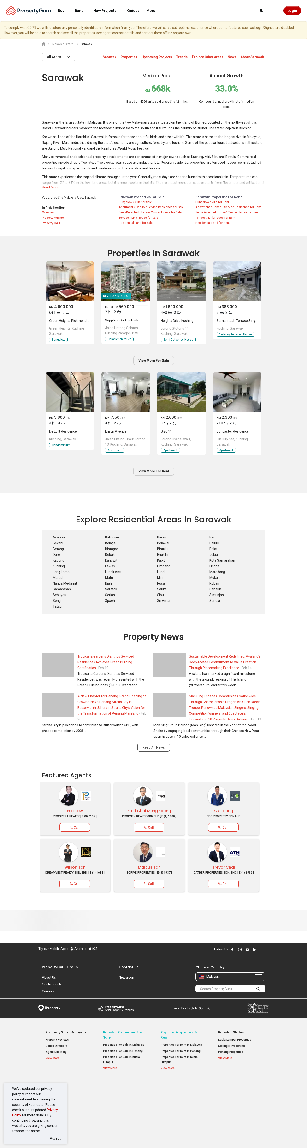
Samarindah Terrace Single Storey (243, 321)
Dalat (213, 549)
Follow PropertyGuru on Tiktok (267, 949)
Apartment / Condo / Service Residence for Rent (228, 207)
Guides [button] (133, 10)
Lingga (214, 566)
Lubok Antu (113, 572)
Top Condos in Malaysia (239, 1084)
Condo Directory (56, 1046)
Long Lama (61, 572)
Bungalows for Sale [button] (118, 1108)
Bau (212, 537)
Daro (56, 554)
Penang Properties (230, 1052)
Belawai (163, 543)
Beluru (214, 543)
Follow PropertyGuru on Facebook (232, 949)
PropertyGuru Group (60, 967)
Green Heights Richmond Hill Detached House (83, 321)
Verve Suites (226, 1097)
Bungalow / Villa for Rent (212, 202)
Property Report (258, 1008)
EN (264, 10)
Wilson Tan (75, 867)
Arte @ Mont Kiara (230, 1103)
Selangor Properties (231, 1046)
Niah (108, 583)
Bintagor (111, 549)
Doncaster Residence (233, 431)
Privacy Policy (119, 1137)
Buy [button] (64, 10)
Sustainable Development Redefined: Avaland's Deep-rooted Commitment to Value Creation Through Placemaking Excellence (224, 662)
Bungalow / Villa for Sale (135, 202)
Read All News (153, 747)
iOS (93, 949)
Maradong (217, 572)
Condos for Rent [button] (174, 1102)
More (153, 10)
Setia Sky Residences (233, 1091)
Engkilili (162, 554)
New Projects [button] (108, 10)
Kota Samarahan (222, 560)
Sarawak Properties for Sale (141, 197)
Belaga (110, 543)
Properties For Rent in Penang (181, 1051)
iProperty (49, 1008)
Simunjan (216, 595)
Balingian (112, 537)
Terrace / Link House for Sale (138, 217)
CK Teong (223, 811)
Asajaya (59, 537)
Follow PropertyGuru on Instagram (240, 949)
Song (57, 601)
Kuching (59, 566)
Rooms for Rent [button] (174, 1108)
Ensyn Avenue (116, 431)
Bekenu (58, 543)
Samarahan (62, 589)
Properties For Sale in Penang (123, 1051)
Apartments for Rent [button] (177, 1096)
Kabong (58, 560)
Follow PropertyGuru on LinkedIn (255, 949)
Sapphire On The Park (121, 320)
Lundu (161, 572)
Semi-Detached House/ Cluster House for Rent (227, 212)
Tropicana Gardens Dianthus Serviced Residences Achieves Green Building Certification (105, 662)
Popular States (231, 1032)
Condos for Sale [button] (116, 1102)
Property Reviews (57, 1039)
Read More (50, 187)
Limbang (163, 566)
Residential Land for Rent (212, 222)
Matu (109, 578)
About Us (49, 977)
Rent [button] (82, 10)
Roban (214, 583)
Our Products (52, 984)
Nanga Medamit (65, 583)
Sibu (160, 595)
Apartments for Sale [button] (119, 1096)
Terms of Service (90, 1137)
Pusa (161, 583)
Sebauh (215, 589)
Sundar (214, 601)
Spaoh (110, 601)
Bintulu (162, 549)
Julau (213, 554)
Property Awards (115, 1008)
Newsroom (127, 977)
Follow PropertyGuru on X (261, 949)
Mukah (214, 578)
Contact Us (129, 967)
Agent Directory (56, 1052)
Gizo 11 (166, 431)
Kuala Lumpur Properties (234, 1039)
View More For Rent (153, 471)
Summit (191, 1008)
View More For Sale (153, 361)
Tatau (57, 606)
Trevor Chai (223, 867)
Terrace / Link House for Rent (215, 217)
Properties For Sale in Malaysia (123, 1044)
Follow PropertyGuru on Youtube (247, 949)
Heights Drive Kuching (177, 321)
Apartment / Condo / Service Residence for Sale (151, 207)
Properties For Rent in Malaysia (181, 1044)
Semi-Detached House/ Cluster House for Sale (150, 212)
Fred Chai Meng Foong (149, 811)
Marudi (58, 578)
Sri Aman (164, 601)
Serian (110, 595)
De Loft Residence (63, 431)
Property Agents (53, 217)
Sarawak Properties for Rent (218, 197)
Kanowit (111, 560)
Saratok (111, 589)
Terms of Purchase (149, 1137)
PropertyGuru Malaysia (66, 1032)
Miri (160, 578)
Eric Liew (75, 811)
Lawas (110, 566)
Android (78, 949)
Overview (48, 212)
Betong (58, 549)
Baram (162, 537)
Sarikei (162, 589)
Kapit (161, 560)
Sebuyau (59, 595)
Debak (110, 554)
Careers (48, 991)
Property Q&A (51, 223)
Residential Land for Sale (136, 222)
